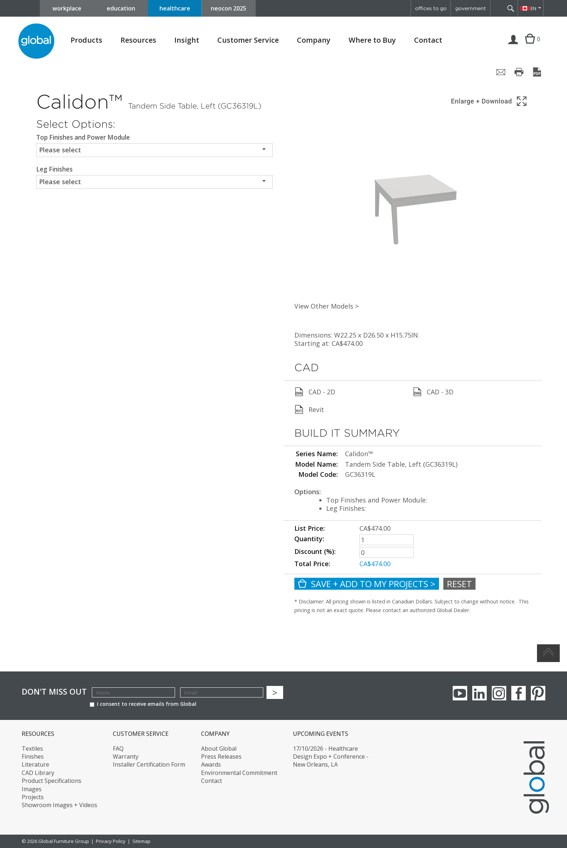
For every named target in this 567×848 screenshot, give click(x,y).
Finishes (33, 756)
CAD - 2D (314, 392)
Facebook (518, 693)
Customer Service (248, 40)
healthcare (174, 8)
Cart (530, 46)
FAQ (118, 748)
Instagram (499, 693)
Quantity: (309, 538)
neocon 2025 (228, 8)
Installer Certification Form (149, 764)
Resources (138, 40)
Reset (459, 584)
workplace (66, 8)
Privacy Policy (110, 841)
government (470, 8)
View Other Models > (326, 306)
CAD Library (38, 773)
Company (314, 40)
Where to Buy (372, 40)
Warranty (125, 756)
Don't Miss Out (54, 691)
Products (86, 40)
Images (32, 789)
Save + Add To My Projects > (366, 584)
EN (533, 8)
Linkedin (479, 693)
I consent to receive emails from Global (143, 703)
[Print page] (519, 72)
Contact (428, 40)
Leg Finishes (54, 169)
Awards (211, 764)
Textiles (32, 748)
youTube (460, 693)
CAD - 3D (433, 392)
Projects (33, 797)
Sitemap (141, 841)
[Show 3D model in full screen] (489, 101)
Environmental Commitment (239, 773)
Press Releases (221, 756)
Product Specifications (51, 781)
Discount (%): (315, 551)
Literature (35, 764)
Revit (309, 409)
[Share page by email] (501, 72)
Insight (186, 40)
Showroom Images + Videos (59, 805)
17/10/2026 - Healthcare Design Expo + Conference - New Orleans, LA (330, 757)
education (121, 8)
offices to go (431, 8)
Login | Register (513, 46)
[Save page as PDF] (537, 72)
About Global (218, 748)
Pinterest (538, 693)
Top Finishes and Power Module (83, 137)
